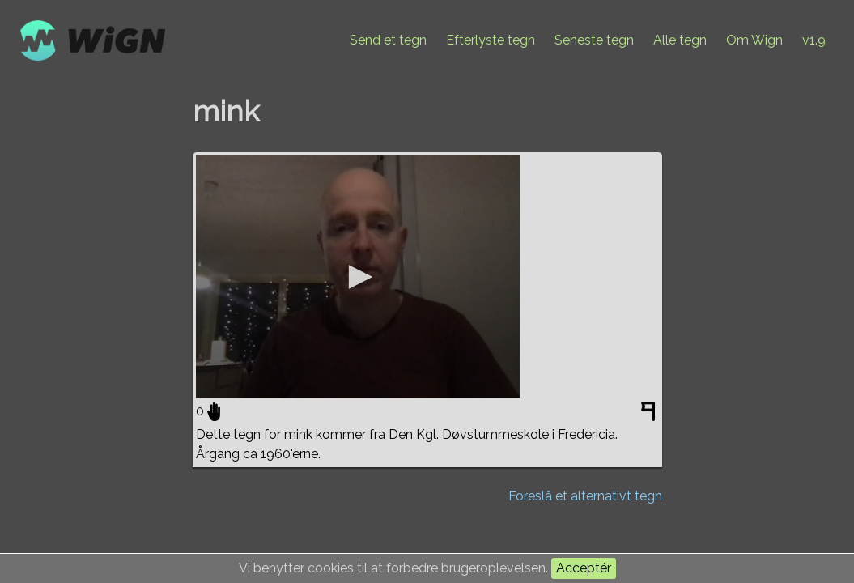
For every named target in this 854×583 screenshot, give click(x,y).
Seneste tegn (594, 40)
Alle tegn (680, 40)
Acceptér (583, 568)
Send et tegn (388, 40)
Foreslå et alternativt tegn (585, 496)
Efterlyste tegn (490, 40)
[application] (358, 276)
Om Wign (754, 40)
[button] (358, 277)
